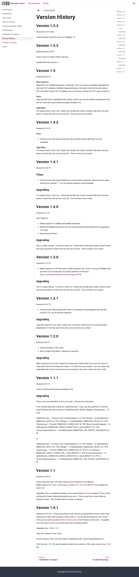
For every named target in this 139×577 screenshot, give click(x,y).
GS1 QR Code (81, 485)
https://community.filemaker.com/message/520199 (60, 274)
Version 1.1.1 (121, 62)
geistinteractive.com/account (64, 520)
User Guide (6, 18)
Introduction (7, 9)
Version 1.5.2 (121, 15)
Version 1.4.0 (121, 35)
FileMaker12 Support (11, 34)
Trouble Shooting (9, 42)
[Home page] (38, 10)
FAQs (4, 46)
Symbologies (7, 30)
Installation (7, 13)
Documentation (34, 3)
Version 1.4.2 (121, 22)
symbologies (62, 485)
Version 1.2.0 (121, 55)
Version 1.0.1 (121, 72)
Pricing (45, 3)
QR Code (94, 485)
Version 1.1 (120, 68)
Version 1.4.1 (121, 25)
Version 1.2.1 (121, 48)
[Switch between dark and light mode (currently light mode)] (134, 3)
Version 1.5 (120, 18)
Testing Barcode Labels (12, 26)
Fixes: (120, 28)
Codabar (71, 485)
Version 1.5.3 (121, 12)
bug (95, 268)
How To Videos (8, 22)
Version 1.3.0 (121, 42)
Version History (8, 38)
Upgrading (121, 32)
